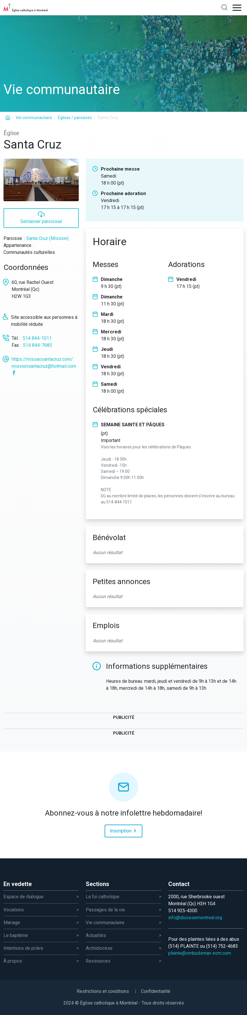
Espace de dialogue (23, 896)
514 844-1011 (37, 338)
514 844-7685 (37, 345)
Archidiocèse (99, 948)
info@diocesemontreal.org (195, 917)
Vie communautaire (34, 117)
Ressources (98, 961)
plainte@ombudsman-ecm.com (199, 953)
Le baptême (15, 935)
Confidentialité (155, 991)
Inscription (124, 830)
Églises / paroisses (75, 117)
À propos (12, 961)
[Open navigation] (237, 7)
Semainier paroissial (41, 217)
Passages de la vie (105, 910)
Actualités (96, 935)
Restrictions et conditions (103, 991)
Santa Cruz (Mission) (47, 238)
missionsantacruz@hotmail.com (44, 366)
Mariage (11, 922)
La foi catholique (102, 896)
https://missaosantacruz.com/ (42, 359)
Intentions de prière (23, 948)
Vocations (13, 910)
